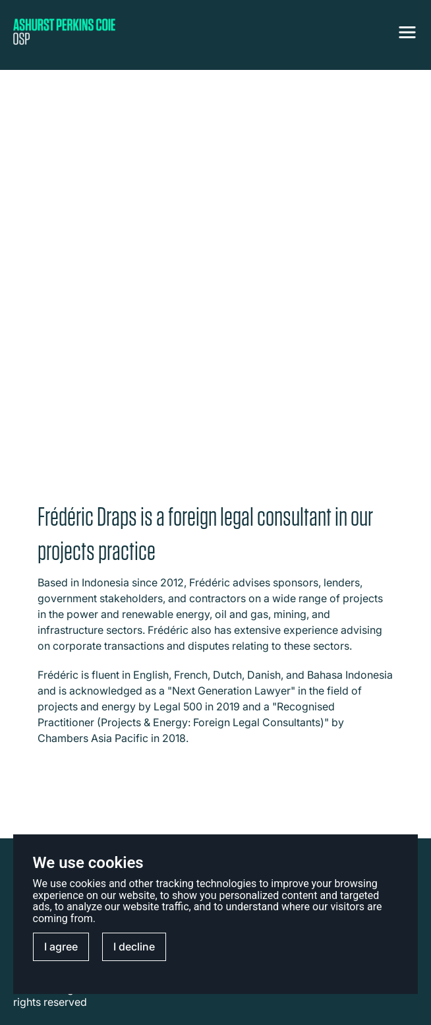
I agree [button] (61, 946)
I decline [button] (134, 946)
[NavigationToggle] (407, 32)
